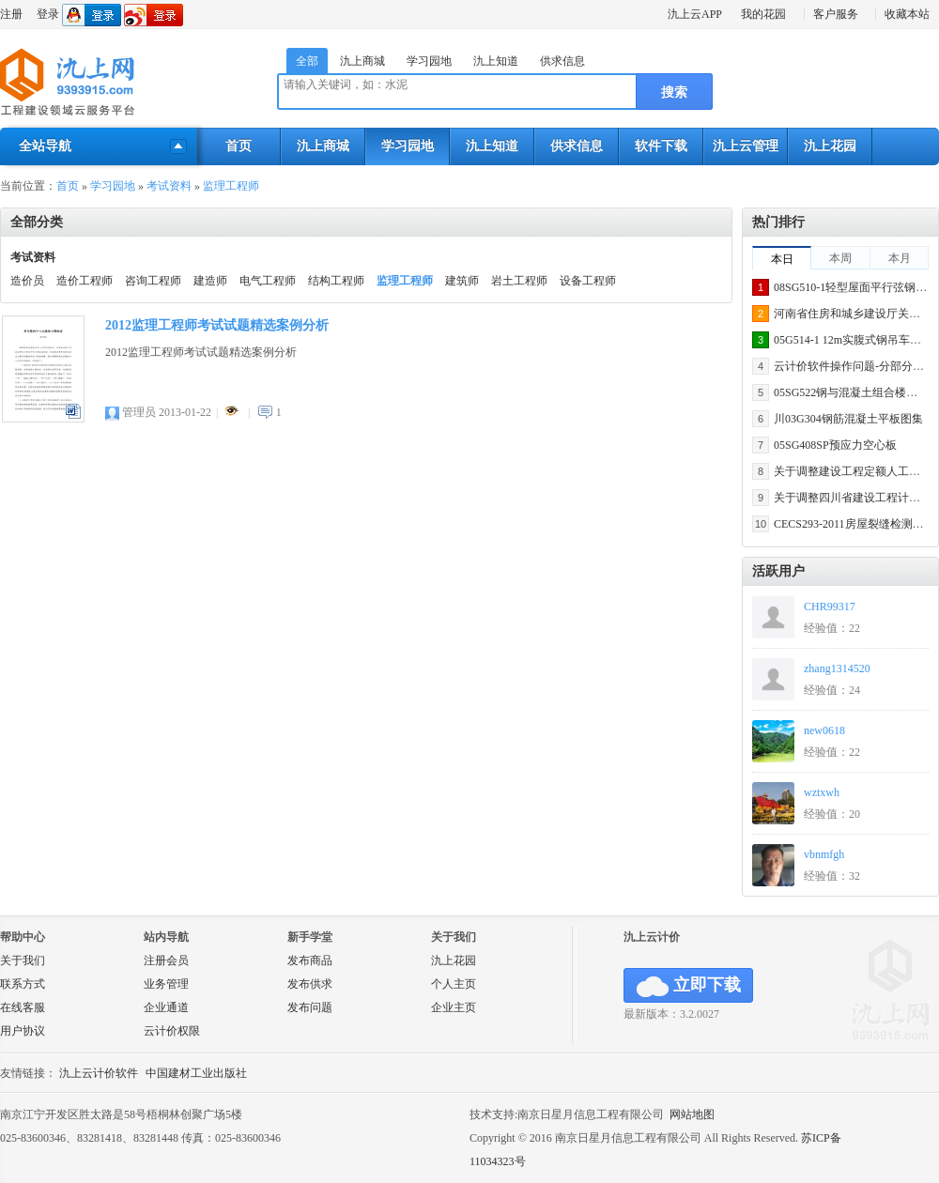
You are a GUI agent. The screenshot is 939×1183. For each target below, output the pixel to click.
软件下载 (661, 146)
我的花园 (763, 14)
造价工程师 (84, 280)
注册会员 (166, 960)
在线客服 (22, 1007)
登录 (48, 14)
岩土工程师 (519, 280)
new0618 (824, 730)
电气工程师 (267, 280)
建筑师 (462, 280)
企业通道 (166, 1007)
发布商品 (309, 960)
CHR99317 (829, 606)
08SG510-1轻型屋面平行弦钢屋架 (856, 287)
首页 (238, 146)
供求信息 (562, 61)
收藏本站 (907, 14)
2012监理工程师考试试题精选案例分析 (217, 325)
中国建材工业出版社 (196, 1073)
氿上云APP (695, 14)
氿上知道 (495, 61)
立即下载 (689, 986)
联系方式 (22, 984)
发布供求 (309, 984)
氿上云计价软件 (98, 1073)
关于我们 (22, 960)
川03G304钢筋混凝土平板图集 (848, 418)
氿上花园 (830, 146)
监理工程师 (231, 185)
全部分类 (36, 222)
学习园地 (429, 61)
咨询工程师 (153, 280)
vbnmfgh (824, 854)
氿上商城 (362, 61)
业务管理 (166, 984)
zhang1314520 (837, 668)
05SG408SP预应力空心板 (835, 445)
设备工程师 (588, 280)
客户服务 (835, 14)
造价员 (27, 280)
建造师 (210, 280)
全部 (307, 61)
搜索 (674, 92)
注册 (11, 14)
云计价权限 (172, 1030)
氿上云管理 (745, 146)
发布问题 (309, 1007)
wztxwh (821, 792)
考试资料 (169, 185)
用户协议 (22, 1030)
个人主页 (453, 984)
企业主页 (453, 1007)
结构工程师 (336, 280)
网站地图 (692, 1114)
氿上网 (68, 83)
